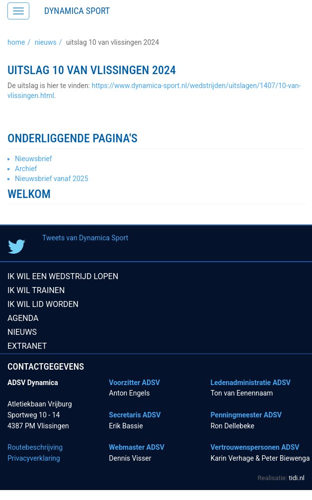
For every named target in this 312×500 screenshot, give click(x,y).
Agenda (23, 318)
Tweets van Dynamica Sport (85, 238)
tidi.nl (297, 478)
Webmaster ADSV (136, 447)
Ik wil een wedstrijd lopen (62, 276)
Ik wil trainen (36, 290)
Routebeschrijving (35, 447)
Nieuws (46, 42)
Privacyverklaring (33, 458)
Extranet (27, 346)
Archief (26, 169)
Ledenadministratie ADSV (251, 383)
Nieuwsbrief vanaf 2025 (51, 179)
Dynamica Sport (77, 10)
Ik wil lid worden (42, 304)
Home (16, 42)
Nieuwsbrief (33, 159)
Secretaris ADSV (134, 415)
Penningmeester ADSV (246, 415)
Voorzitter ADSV (134, 383)
